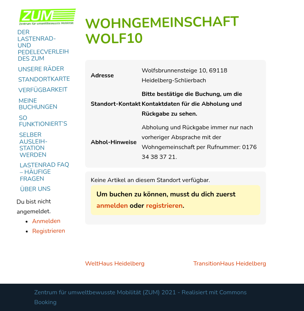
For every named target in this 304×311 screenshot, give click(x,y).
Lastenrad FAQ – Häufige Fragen (44, 172)
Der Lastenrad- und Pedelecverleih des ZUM (43, 45)
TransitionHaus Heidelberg (229, 263)
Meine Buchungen (38, 104)
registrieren (164, 205)
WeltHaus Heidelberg (115, 263)
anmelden (112, 205)
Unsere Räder (41, 69)
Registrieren (48, 231)
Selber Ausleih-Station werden (33, 145)
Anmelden (46, 221)
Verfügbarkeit (43, 90)
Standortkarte (44, 79)
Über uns (35, 189)
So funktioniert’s (43, 121)
